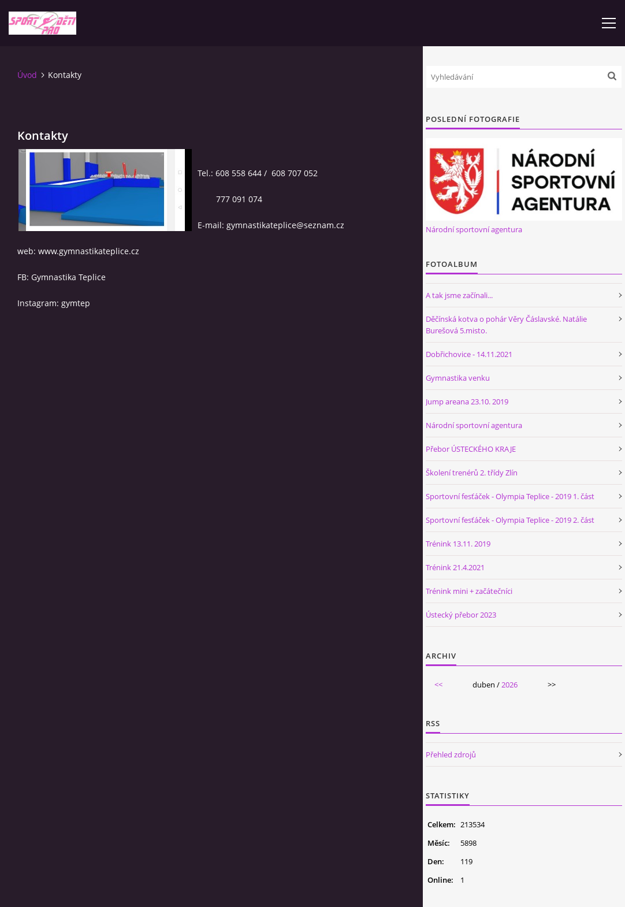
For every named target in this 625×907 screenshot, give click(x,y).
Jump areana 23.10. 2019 (467, 401)
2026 (509, 684)
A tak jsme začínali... (459, 295)
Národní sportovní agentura (474, 229)
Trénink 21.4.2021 (455, 567)
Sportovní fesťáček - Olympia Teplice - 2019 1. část (510, 496)
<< (438, 684)
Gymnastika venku (458, 378)
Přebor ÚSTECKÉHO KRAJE (471, 449)
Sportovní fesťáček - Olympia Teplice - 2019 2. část (510, 520)
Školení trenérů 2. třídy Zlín (472, 472)
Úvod (27, 74)
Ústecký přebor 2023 (461, 614)
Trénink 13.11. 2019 (458, 543)
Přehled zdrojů (451, 754)
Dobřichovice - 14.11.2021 (469, 354)
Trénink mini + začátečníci (469, 591)
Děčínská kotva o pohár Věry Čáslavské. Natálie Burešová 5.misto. (506, 325)
